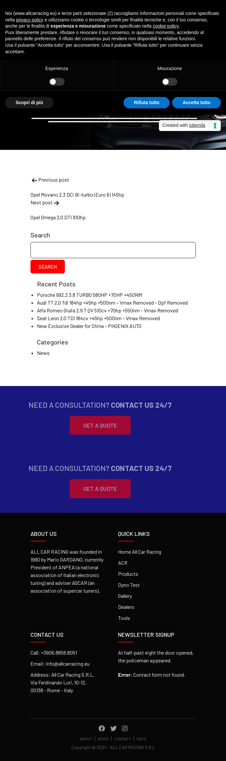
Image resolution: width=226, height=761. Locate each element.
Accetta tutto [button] (196, 102)
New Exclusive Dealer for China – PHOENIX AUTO (89, 326)
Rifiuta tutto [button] (147, 102)
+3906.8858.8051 (59, 652)
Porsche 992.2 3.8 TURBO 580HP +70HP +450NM (89, 295)
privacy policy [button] (29, 19)
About (86, 739)
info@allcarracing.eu (67, 663)
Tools (124, 618)
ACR (122, 563)
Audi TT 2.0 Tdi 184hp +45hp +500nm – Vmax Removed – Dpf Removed (112, 302)
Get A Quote (92, 425)
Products (128, 574)
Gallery (125, 596)
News (43, 353)
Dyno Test (129, 585)
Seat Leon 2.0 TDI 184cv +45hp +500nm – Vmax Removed (98, 318)
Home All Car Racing (139, 552)
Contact (122, 739)
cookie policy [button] (166, 26)
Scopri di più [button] (29, 102)
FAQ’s (141, 739)
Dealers (126, 607)
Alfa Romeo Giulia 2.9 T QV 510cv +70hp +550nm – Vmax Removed (107, 310)
